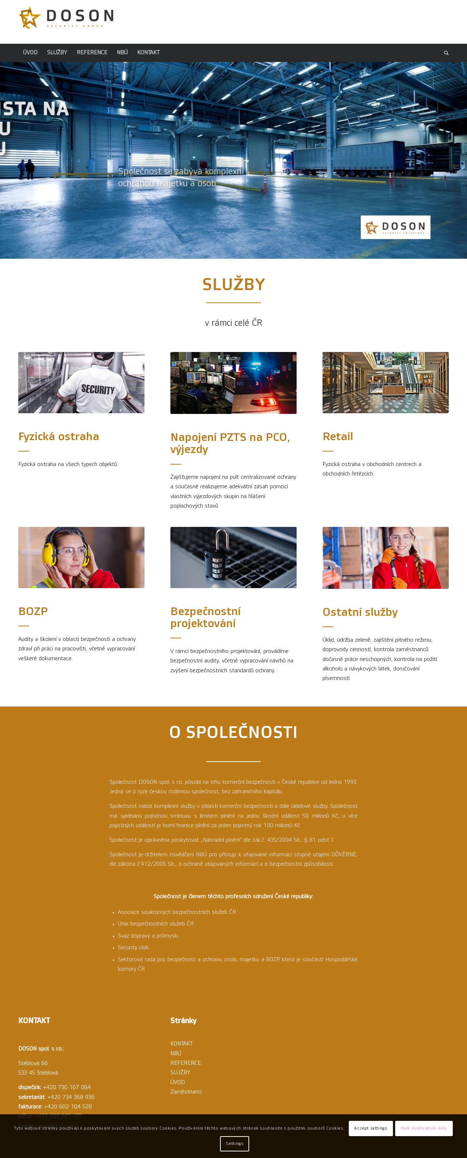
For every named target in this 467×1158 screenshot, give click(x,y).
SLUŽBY (180, 1072)
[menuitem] (30, 53)
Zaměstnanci (186, 1092)
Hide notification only (424, 1128)
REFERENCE (185, 1063)
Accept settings (370, 1128)
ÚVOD (177, 1082)
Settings (235, 1144)
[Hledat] (444, 53)
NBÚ (175, 1053)
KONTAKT (181, 1043)
